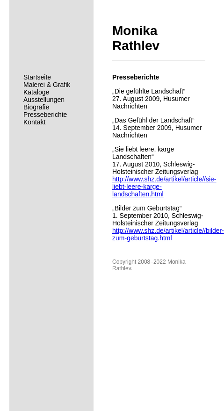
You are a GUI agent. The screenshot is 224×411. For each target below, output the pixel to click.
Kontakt (34, 122)
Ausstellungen (44, 99)
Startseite (37, 77)
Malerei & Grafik (46, 84)
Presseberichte (45, 114)
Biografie (36, 107)
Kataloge (36, 92)
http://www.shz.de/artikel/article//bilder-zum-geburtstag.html (168, 234)
